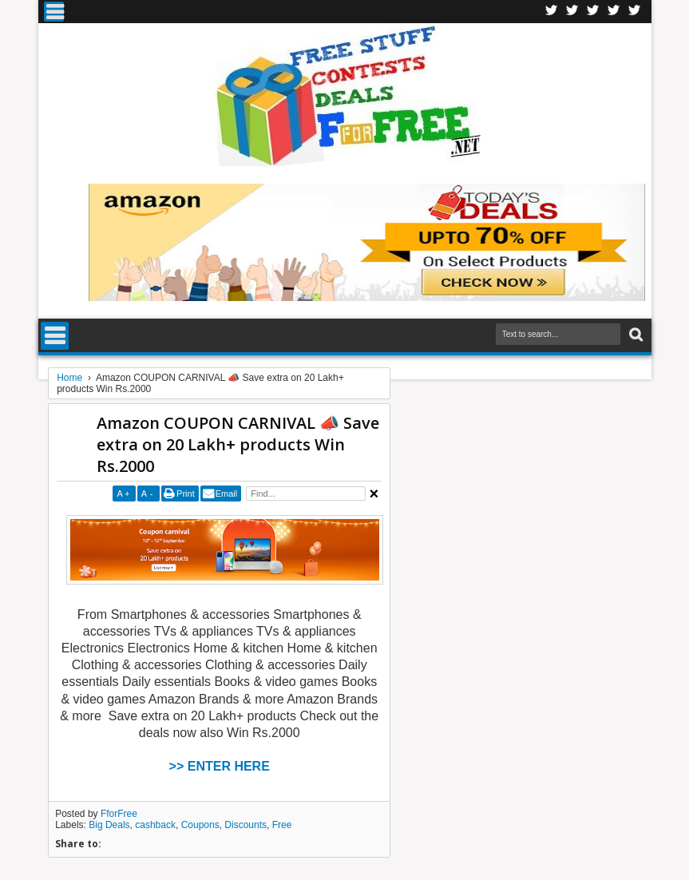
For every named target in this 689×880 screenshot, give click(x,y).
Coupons (200, 824)
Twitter (572, 11)
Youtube (634, 11)
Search (634, 335)
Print (185, 493)
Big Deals (109, 824)
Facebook (551, 11)
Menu (54, 12)
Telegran (593, 11)
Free (282, 824)
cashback (155, 824)
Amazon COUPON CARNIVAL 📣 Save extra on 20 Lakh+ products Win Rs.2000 (238, 444)
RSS (614, 11)
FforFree (119, 813)
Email (227, 493)
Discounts (245, 824)
